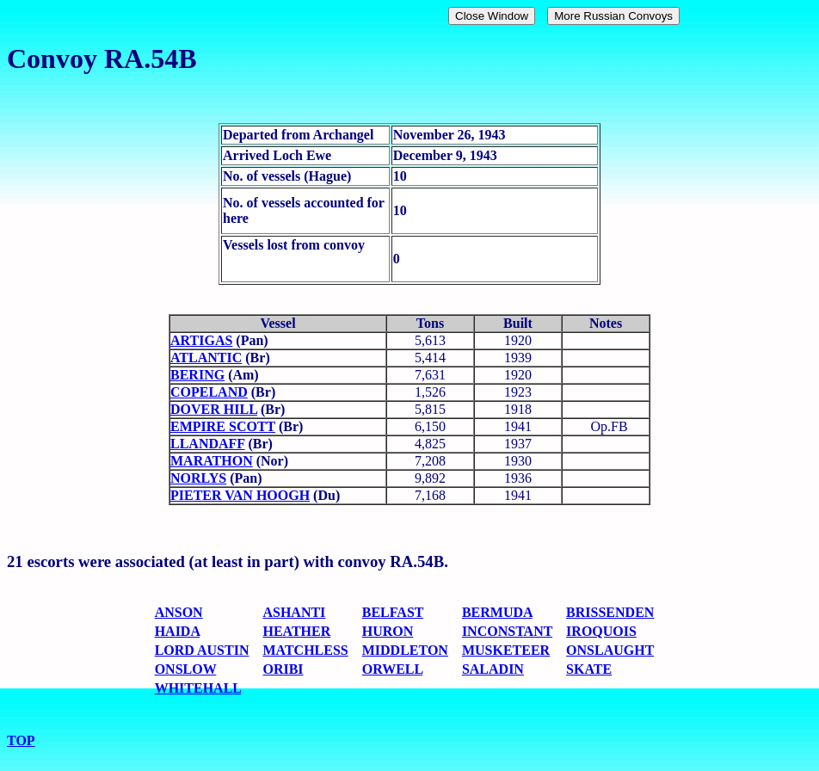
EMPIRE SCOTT (222, 426)
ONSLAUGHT (610, 650)
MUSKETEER (506, 650)
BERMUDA (497, 612)
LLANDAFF (207, 443)
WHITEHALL (198, 688)
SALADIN (493, 669)
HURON (388, 631)
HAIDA (177, 631)
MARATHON (211, 460)
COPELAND (209, 392)
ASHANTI (293, 612)
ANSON (179, 612)
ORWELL (392, 669)
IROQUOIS (601, 631)
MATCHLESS (305, 650)
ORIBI (282, 669)
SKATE (589, 669)
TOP (21, 740)
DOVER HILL (213, 409)
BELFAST (392, 612)
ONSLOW (186, 669)
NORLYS (198, 478)
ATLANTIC (206, 357)
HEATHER (296, 631)
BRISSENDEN (610, 612)
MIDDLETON (405, 650)
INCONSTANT (507, 631)
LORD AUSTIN (202, 650)
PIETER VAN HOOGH (240, 495)
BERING (197, 374)
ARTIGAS (201, 340)
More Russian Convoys (613, 15)
